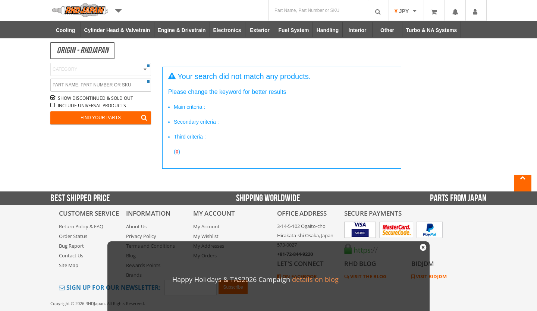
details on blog (315, 279)
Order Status (73, 236)
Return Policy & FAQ (81, 226)
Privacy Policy (141, 236)
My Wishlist (206, 236)
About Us (136, 226)
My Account (206, 226)
